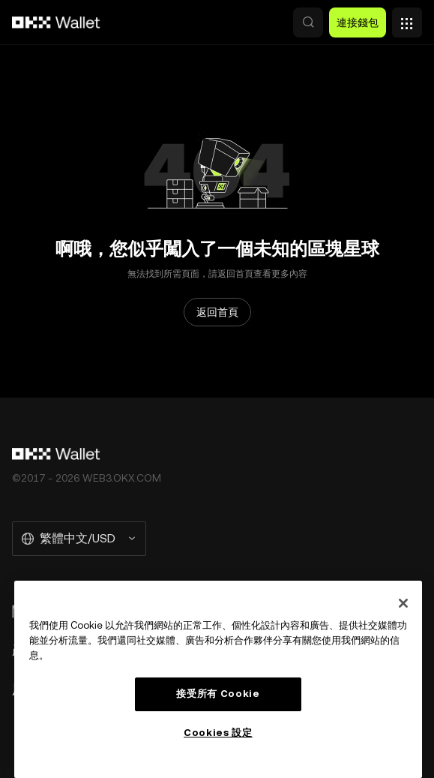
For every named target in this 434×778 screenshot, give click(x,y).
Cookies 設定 (218, 732)
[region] (218, 679)
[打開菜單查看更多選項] (407, 19)
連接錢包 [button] (358, 23)
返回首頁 (217, 312)
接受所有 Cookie (217, 693)
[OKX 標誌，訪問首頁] (56, 23)
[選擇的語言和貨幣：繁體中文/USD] (79, 538)
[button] (308, 22)
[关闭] (403, 603)
